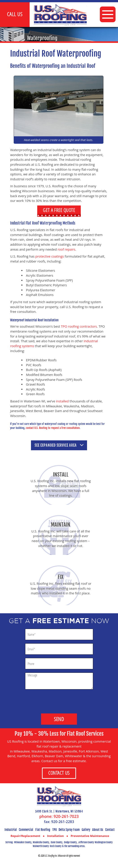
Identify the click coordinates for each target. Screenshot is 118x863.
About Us (97, 830)
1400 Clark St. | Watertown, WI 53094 (59, 811)
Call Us (14, 14)
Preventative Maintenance (90, 836)
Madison (55, 751)
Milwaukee (22, 751)
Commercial (26, 830)
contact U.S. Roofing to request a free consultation (53, 428)
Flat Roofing (42, 830)
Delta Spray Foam (69, 830)
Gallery (86, 830)
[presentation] (59, 699)
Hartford (23, 756)
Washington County (104, 842)
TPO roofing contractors (79, 326)
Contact (110, 830)
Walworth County (41, 846)
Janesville (70, 751)
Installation (55, 836)
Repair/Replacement (25, 836)
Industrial (10, 830)
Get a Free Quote (59, 210)
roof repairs (66, 249)
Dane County (56, 842)
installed (62, 401)
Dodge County (70, 842)
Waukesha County (41, 842)
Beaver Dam (54, 756)
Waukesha (39, 751)
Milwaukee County (22, 842)
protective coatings (49, 256)
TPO (54, 830)
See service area (59, 445)
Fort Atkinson (89, 751)
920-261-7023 (66, 816)
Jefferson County (86, 842)
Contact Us (59, 773)
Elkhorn (37, 756)
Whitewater (73, 756)
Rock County (55, 846)
